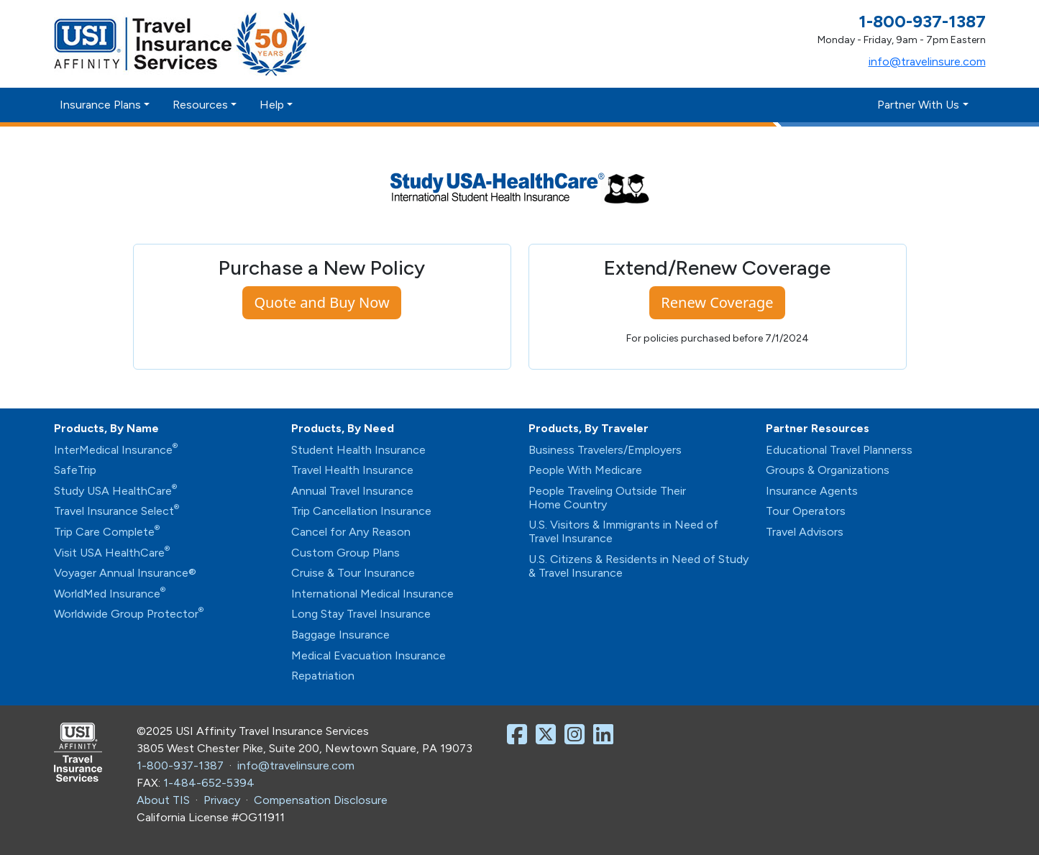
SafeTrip (75, 470)
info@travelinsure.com (927, 61)
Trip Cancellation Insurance (361, 511)
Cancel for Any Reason (351, 532)
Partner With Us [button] (918, 104)
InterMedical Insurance (116, 450)
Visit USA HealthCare (112, 552)
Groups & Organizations (827, 470)
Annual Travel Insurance (352, 491)
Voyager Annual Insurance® (125, 573)
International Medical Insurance (372, 593)
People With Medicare (585, 470)
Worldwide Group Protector (128, 614)
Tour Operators (806, 511)
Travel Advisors (804, 532)
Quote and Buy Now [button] (321, 302)
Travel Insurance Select (116, 511)
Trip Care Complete (107, 532)
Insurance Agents (812, 491)
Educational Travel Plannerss (839, 450)
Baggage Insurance (340, 634)
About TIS (163, 800)
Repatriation (322, 675)
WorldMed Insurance (109, 593)
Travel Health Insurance (352, 470)
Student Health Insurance (358, 450)
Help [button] (272, 104)
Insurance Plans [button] (100, 104)
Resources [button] (200, 104)
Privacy (221, 800)
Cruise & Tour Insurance (353, 573)
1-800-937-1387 (180, 765)
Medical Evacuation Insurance (368, 655)
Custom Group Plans (345, 552)
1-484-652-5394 (209, 783)
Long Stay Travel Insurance (361, 614)
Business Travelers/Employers (605, 450)
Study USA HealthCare (115, 491)
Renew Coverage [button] (717, 302)
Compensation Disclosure (321, 800)
